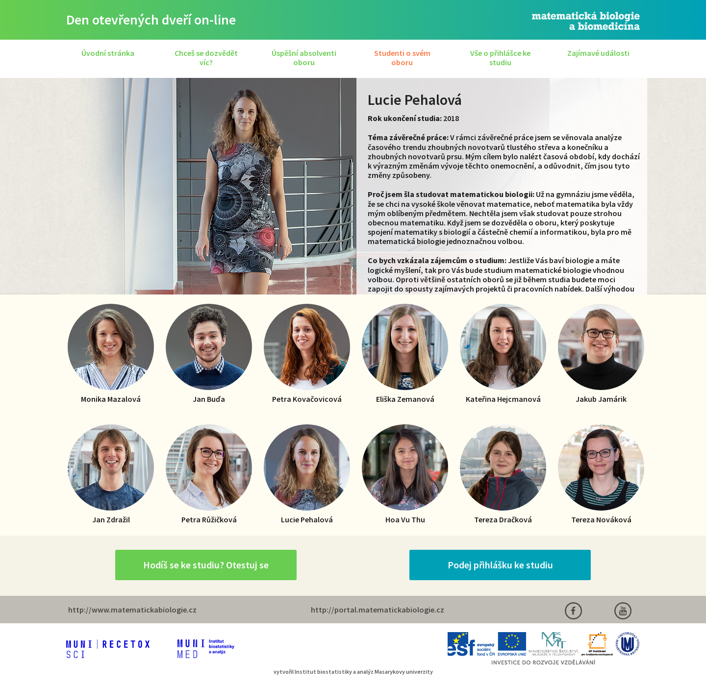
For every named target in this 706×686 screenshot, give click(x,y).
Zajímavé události (598, 53)
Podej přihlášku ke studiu (500, 565)
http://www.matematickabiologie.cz (132, 609)
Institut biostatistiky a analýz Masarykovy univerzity (364, 671)
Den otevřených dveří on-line (151, 19)
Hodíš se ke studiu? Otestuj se (206, 565)
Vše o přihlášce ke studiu (500, 57)
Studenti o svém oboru (402, 57)
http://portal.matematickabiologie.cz (377, 609)
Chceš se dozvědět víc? (206, 57)
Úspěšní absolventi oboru (304, 57)
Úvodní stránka (107, 53)
